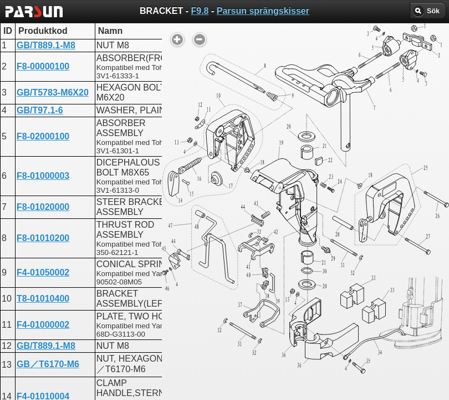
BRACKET (189, 291)
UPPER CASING (202, 271)
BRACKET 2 (193, 311)
